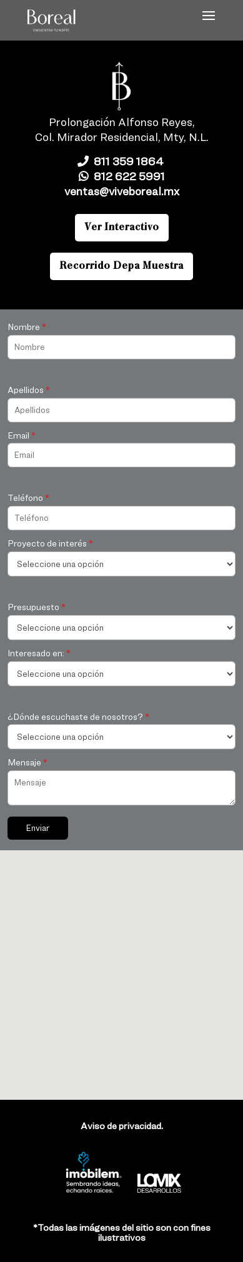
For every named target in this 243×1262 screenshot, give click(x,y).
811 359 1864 (121, 161)
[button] (110, 994)
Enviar (37, 828)
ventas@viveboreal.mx (121, 191)
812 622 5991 (122, 176)
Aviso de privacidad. (122, 1125)
